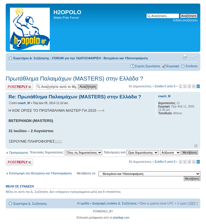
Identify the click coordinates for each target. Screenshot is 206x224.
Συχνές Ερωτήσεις (147, 66)
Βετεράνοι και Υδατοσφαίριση (126, 58)
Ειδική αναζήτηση (185, 20)
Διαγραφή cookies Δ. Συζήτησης (114, 203)
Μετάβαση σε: (86, 173)
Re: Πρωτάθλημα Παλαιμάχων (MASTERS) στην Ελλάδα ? (75, 97)
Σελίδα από (165, 86)
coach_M (24, 103)
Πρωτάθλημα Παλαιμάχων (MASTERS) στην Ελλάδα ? (74, 78)
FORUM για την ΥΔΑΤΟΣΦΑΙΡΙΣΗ (76, 58)
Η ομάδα (83, 203)
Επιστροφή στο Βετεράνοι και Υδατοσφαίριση (40, 173)
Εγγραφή (173, 66)
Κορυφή (195, 145)
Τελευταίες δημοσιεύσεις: (66, 152)
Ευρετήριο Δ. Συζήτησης (31, 58)
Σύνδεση (191, 66)
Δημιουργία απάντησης (19, 86)
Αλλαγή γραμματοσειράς (193, 57)
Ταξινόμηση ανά (131, 152)
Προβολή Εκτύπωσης (185, 57)
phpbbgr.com (121, 217)
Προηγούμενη (18, 152)
